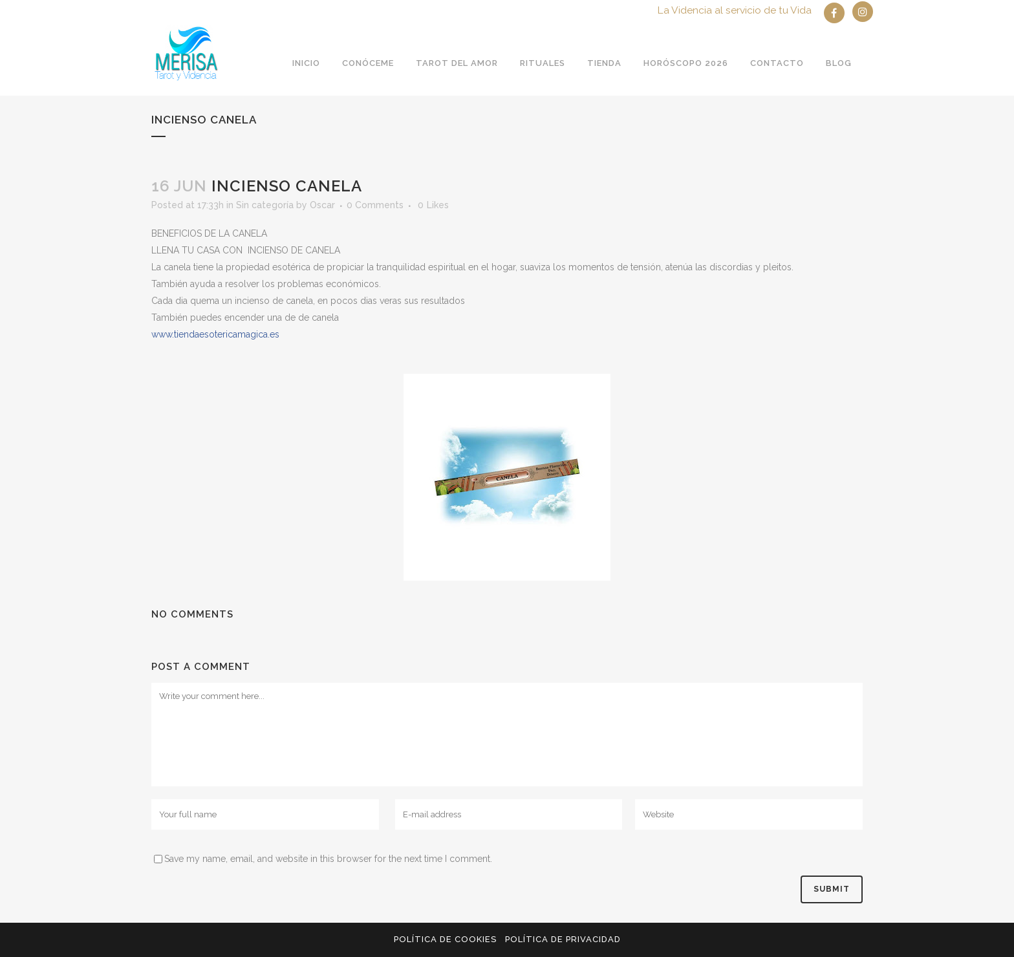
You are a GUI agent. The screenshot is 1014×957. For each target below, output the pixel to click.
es (215, 334)
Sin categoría (265, 205)
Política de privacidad (563, 939)
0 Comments (375, 205)
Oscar (322, 205)
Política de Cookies (445, 939)
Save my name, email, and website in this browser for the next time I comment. (328, 859)
